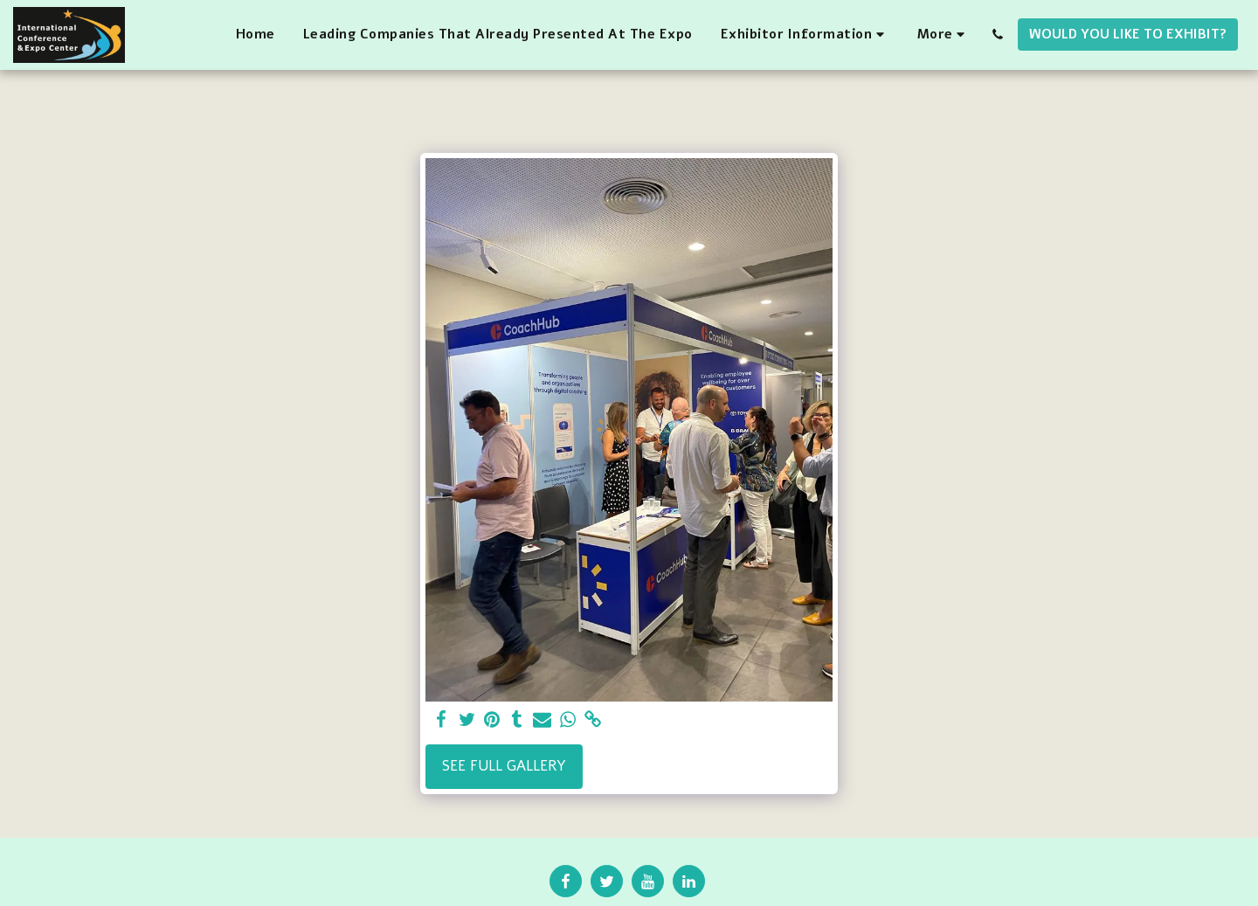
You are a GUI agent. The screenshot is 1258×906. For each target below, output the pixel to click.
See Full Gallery (504, 766)
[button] (805, 35)
